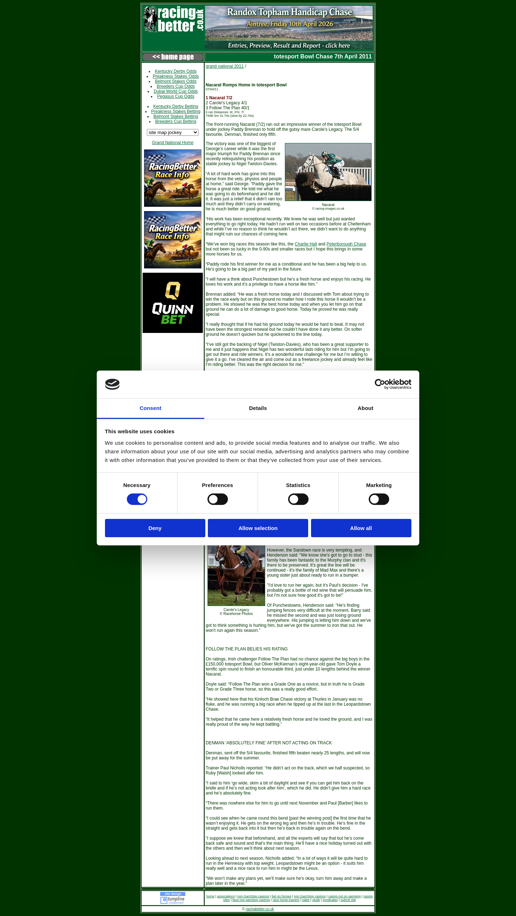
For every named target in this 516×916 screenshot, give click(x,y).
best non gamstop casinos (251, 900)
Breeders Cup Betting (175, 121)
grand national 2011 (225, 66)
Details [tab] (258, 408)
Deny (155, 528)
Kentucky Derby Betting (175, 106)
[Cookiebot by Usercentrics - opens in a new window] (380, 384)
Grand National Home (173, 142)
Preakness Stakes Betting (175, 111)
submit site (348, 900)
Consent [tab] (151, 408)
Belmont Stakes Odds (175, 81)
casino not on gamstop (344, 896)
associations (226, 896)
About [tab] (365, 408)
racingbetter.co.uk (260, 909)
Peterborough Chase (346, 244)
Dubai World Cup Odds (176, 91)
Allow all (361, 528)
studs (316, 900)
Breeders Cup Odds (176, 86)
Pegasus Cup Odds (175, 96)
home (210, 896)
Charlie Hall (306, 244)
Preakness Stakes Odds (176, 76)
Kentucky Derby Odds (176, 71)
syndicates (330, 900)
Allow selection (257, 528)
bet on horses (281, 896)
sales (306, 900)
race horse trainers (286, 900)
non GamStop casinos (253, 896)
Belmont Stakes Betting (175, 116)
